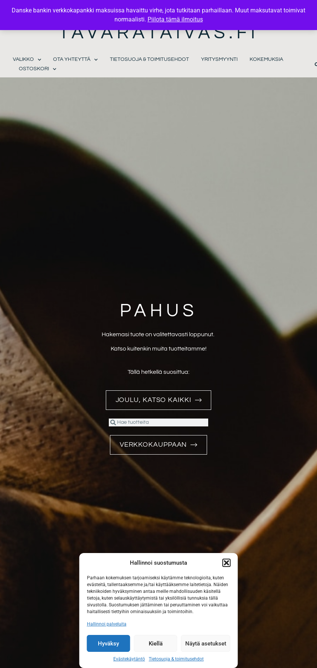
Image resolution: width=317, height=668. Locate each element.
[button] (226, 563)
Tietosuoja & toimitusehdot (176, 659)
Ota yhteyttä (75, 59)
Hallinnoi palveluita (106, 624)
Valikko (27, 59)
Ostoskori (37, 69)
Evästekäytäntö (129, 659)
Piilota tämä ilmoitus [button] (175, 19)
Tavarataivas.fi (159, 33)
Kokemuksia (266, 59)
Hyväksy (108, 643)
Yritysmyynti (219, 59)
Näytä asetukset (205, 643)
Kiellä (156, 643)
